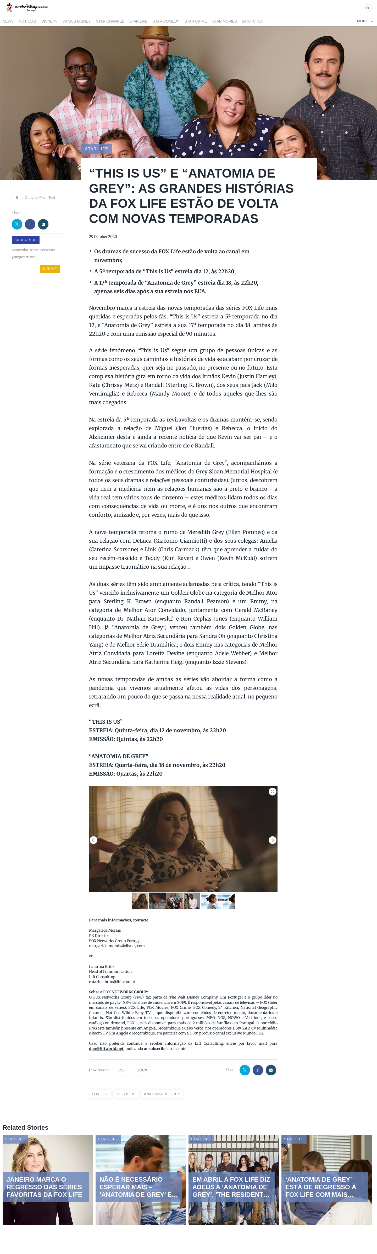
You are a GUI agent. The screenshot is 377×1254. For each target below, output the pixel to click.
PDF (122, 1070)
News (8, 21)
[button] (273, 790)
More (365, 21)
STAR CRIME (196, 21)
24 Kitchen (252, 21)
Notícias (27, 21)
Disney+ (49, 21)
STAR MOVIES (224, 21)
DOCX (142, 1070)
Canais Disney (76, 21)
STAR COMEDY (166, 21)
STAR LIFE (138, 21)
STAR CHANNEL (110, 21)
